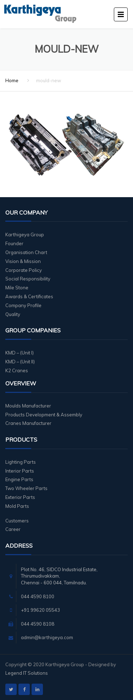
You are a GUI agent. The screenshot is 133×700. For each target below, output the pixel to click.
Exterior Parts (20, 497)
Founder (14, 243)
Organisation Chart (26, 252)
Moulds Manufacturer (28, 406)
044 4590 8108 (37, 624)
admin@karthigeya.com (47, 637)
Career (13, 529)
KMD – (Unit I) (19, 353)
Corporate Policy (23, 270)
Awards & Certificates (29, 296)
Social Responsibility (27, 278)
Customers (17, 520)
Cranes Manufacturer (28, 423)
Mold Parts (17, 506)
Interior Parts (19, 471)
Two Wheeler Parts (26, 488)
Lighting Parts (20, 462)
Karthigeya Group (24, 234)
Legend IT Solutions (26, 673)
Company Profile (23, 305)
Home (11, 80)
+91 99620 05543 (40, 610)
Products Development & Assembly (43, 414)
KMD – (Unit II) (20, 361)
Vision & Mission (23, 261)
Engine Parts (19, 479)
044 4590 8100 (37, 596)
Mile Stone (16, 287)
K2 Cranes (16, 370)
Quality (12, 314)
